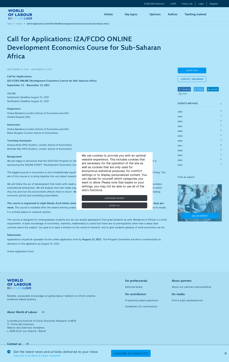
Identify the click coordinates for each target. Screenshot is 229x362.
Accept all (114, 205)
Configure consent (114, 198)
